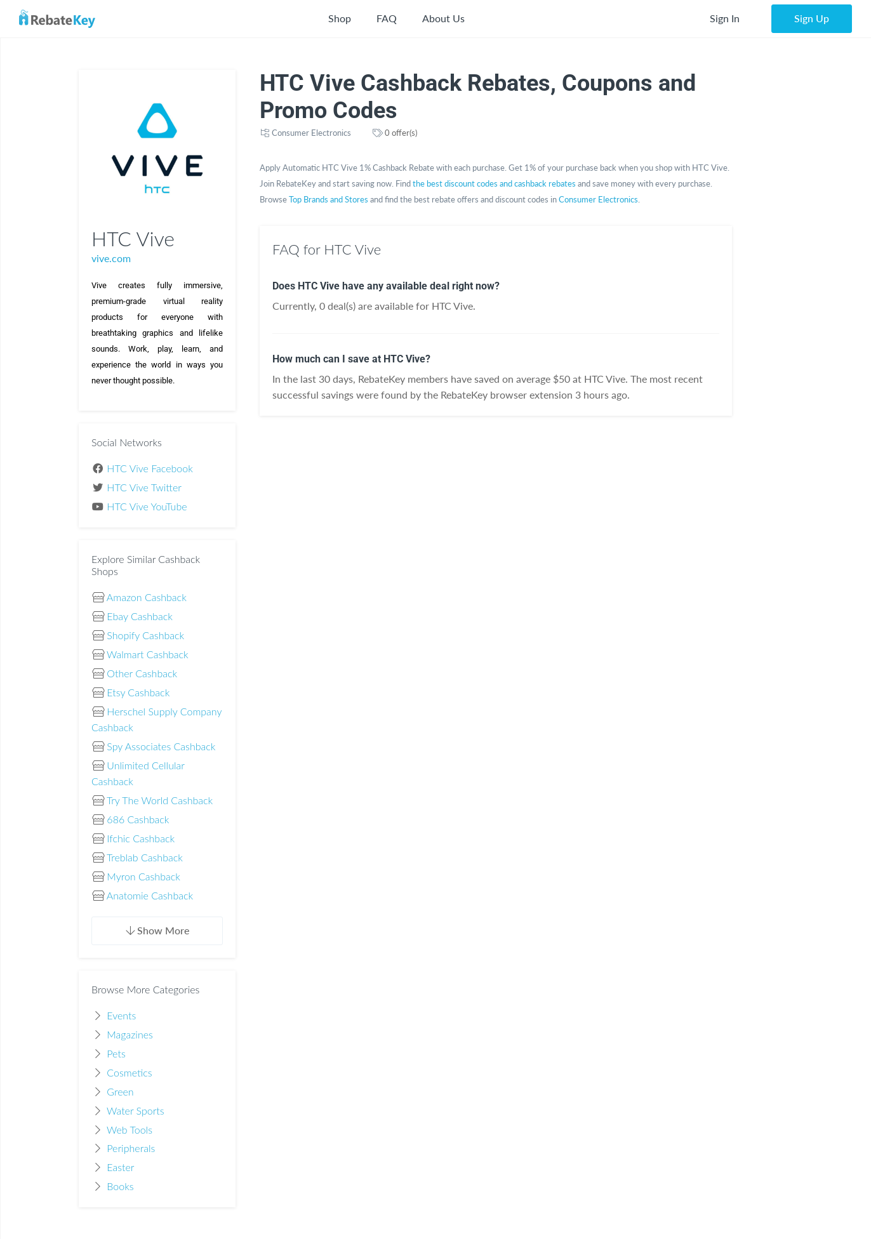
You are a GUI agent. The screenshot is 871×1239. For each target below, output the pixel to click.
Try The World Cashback (160, 800)
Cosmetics (129, 1072)
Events (121, 1015)
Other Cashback (142, 673)
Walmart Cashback (148, 654)
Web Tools (129, 1129)
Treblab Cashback (145, 857)
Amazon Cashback (147, 597)
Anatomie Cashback (150, 895)
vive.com (111, 258)
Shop (339, 18)
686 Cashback (138, 819)
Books (120, 1186)
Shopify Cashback (145, 635)
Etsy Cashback (138, 692)
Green (120, 1091)
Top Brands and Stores (328, 199)
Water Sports (135, 1110)
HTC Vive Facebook (149, 468)
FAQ (386, 18)
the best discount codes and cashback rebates (494, 183)
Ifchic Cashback (141, 838)
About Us (443, 18)
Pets (116, 1053)
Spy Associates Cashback (161, 746)
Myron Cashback (143, 876)
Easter (120, 1167)
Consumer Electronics (311, 133)
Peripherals (131, 1148)
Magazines (130, 1034)
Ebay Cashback (139, 616)
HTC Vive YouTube (147, 506)
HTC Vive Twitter (144, 487)
